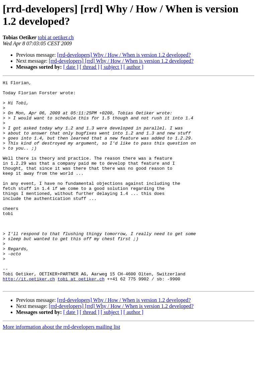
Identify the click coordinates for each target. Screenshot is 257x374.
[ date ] (70, 67)
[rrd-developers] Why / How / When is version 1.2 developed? (124, 55)
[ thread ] (89, 67)
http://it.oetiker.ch (29, 319)
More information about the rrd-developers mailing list (61, 368)
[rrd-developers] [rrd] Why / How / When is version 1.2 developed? (121, 61)
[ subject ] (111, 67)
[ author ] (133, 67)
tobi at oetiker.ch (56, 37)
